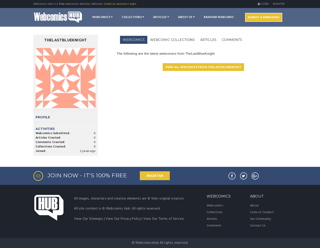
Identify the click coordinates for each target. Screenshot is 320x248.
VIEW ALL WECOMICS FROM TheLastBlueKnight (203, 67)
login (133, 4)
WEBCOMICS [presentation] (134, 40)
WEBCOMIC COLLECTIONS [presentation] (172, 40)
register (278, 4)
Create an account (115, 4)
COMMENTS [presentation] (232, 40)
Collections (133, 17)
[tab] (133, 40)
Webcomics (102, 17)
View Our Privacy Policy (123, 219)
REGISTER (155, 176)
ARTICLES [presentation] (208, 40)
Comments (214, 225)
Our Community (260, 219)
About (254, 205)
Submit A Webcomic (264, 17)
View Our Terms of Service (163, 219)
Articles (161, 17)
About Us (186, 17)
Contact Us (257, 225)
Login (263, 4)
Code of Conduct (262, 212)
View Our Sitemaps (88, 219)
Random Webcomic (219, 17)
